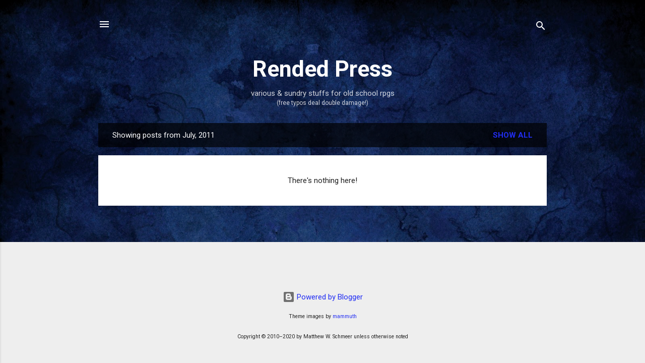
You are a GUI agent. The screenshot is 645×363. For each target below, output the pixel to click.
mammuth (345, 316)
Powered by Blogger (323, 296)
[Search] (541, 27)
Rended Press (322, 68)
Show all (513, 135)
